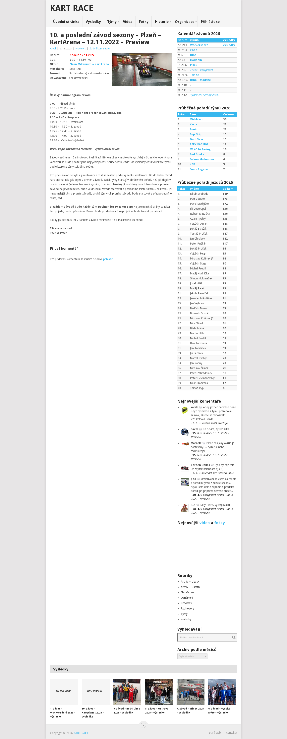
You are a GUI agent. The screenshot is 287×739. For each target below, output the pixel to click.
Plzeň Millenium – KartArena (89, 64)
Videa (127, 22)
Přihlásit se (210, 22)
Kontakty (231, 732)
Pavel (53, 48)
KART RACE (71, 8)
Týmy (112, 22)
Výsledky (93, 22)
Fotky (143, 22)
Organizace (184, 22)
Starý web (215, 732)
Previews (81, 48)
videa (205, 522)
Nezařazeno (188, 592)
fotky (219, 522)
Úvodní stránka (66, 22)
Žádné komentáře (99, 48)
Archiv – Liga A (190, 581)
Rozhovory (187, 608)
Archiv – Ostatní (190, 587)
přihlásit (108, 259)
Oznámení (187, 597)
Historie (162, 22)
